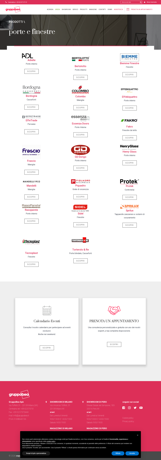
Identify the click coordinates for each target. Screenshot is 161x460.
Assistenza (118, 9)
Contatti (101, 9)
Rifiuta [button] (118, 453)
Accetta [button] (132, 453)
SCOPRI (31, 71)
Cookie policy (127, 418)
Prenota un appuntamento (139, 9)
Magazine (92, 9)
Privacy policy (128, 421)
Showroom (66, 9)
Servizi (75, 9)
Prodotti (83, 9)
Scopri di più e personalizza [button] (36, 453)
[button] (138, 435)
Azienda (50, 9)
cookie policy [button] (51, 441)
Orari (109, 9)
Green (57, 9)
